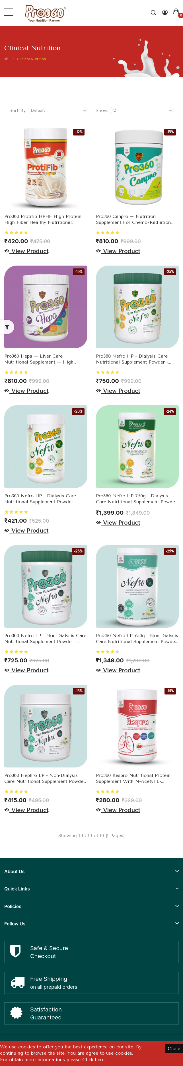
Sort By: (17, 110)
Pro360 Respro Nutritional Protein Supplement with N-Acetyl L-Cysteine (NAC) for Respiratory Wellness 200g (133, 779)
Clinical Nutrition (31, 59)
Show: (102, 110)
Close (174, 1048)
